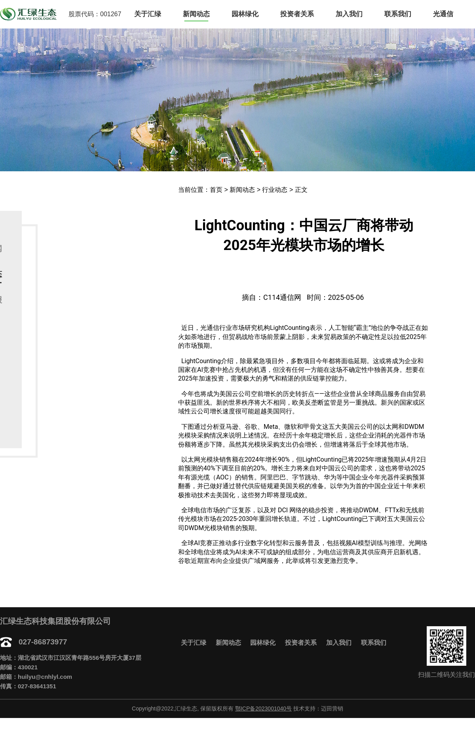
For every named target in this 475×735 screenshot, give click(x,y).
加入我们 (349, 14)
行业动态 (274, 189)
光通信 (443, 14)
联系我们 (397, 14)
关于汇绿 (147, 14)
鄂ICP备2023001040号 (263, 708)
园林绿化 (245, 14)
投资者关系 (297, 14)
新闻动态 (196, 14)
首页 (216, 189)
